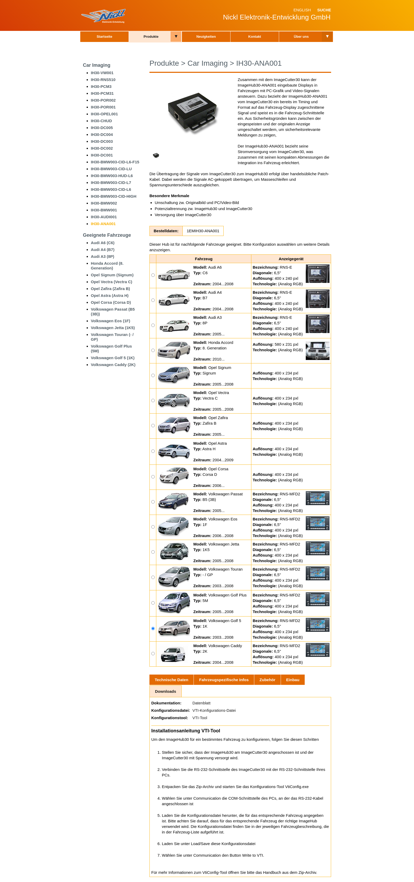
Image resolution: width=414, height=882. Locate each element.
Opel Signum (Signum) (112, 275)
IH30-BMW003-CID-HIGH (114, 196)
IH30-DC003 (102, 141)
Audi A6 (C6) (102, 242)
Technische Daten (171, 679)
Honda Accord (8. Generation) (107, 265)
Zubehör (267, 679)
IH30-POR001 (103, 107)
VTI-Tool (199, 717)
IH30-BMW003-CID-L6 (111, 189)
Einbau (292, 679)
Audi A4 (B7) (102, 249)
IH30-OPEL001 (104, 114)
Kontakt (254, 37)
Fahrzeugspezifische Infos (224, 679)
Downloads (165, 691)
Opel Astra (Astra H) (110, 295)
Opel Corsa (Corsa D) (111, 302)
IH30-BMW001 (104, 210)
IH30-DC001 (102, 155)
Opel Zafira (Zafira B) (110, 288)
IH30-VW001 (102, 72)
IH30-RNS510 (103, 79)
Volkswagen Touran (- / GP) (112, 337)
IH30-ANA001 (103, 223)
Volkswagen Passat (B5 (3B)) (113, 311)
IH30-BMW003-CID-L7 (111, 182)
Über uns (301, 37)
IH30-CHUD (101, 120)
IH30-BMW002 (104, 203)
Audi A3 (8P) (102, 256)
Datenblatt (201, 703)
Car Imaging (96, 65)
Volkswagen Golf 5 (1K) (113, 357)
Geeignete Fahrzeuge (107, 235)
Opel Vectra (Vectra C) (111, 281)
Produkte (151, 37)
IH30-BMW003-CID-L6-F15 (115, 162)
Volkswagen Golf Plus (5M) (111, 348)
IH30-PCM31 (102, 93)
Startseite (104, 37)
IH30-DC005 (102, 127)
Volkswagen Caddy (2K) (113, 364)
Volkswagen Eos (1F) (110, 321)
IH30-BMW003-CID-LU (111, 169)
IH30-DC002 (102, 148)
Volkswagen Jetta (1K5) (113, 327)
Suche (324, 10)
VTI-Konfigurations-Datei (214, 710)
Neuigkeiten (206, 37)
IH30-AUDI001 (104, 217)
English (302, 10)
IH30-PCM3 (101, 86)
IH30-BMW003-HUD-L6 (112, 175)
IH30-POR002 (103, 100)
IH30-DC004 (102, 134)
